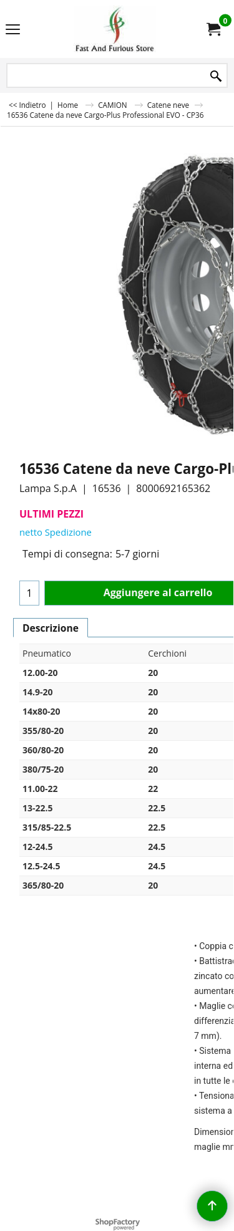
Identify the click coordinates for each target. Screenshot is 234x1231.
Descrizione (50, 628)
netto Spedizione (55, 532)
